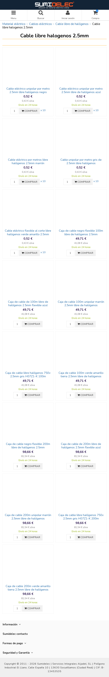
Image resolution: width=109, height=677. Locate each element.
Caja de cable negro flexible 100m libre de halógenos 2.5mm (81, 232)
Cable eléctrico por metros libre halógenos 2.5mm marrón (28, 161)
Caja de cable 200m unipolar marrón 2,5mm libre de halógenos (28, 517)
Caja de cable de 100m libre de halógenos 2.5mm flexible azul (28, 303)
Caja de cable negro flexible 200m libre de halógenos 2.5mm (28, 445)
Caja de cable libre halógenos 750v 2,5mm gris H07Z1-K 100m (28, 374)
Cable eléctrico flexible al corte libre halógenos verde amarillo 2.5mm (28, 232)
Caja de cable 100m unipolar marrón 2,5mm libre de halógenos (81, 303)
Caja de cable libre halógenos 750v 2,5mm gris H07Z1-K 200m (81, 517)
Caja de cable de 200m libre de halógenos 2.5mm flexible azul (81, 445)
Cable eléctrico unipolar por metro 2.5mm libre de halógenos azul (81, 90)
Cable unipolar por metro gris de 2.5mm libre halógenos (80, 161)
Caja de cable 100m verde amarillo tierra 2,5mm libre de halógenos (81, 374)
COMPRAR (29, 111)
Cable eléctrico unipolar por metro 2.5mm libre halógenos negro (28, 90)
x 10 (43, 110)
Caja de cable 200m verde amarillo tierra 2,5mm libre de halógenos (28, 588)
